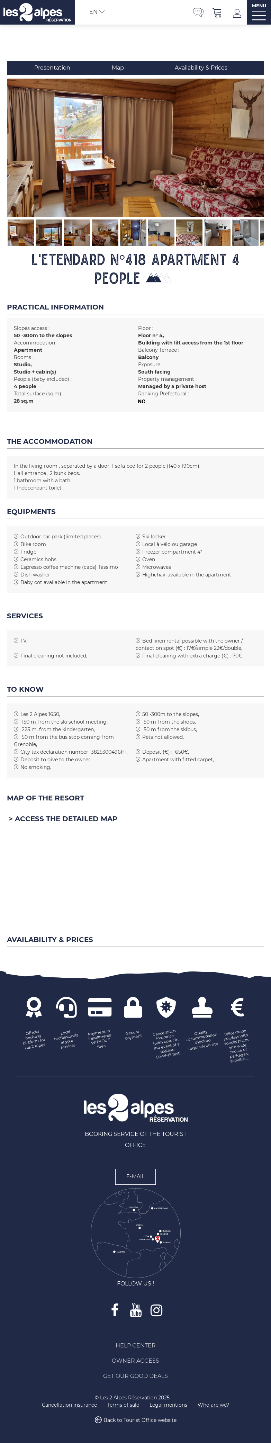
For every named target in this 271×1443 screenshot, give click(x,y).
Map (118, 67)
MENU (259, 5)
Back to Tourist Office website (140, 1420)
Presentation (52, 67)
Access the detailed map (66, 819)
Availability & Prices (201, 67)
